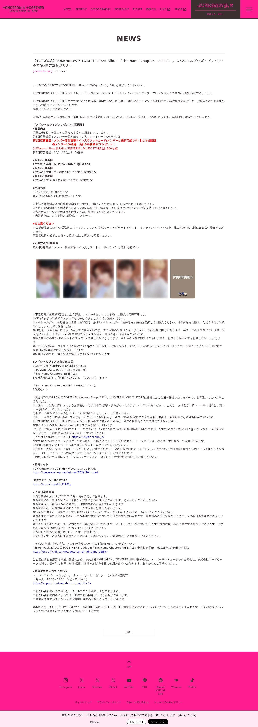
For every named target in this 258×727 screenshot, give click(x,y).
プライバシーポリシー (109, 702)
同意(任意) (136, 722)
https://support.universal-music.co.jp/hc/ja (62, 583)
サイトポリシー (83, 702)
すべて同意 (158, 722)
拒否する (94, 721)
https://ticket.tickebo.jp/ (87, 437)
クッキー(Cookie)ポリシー (168, 702)
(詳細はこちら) (187, 715)
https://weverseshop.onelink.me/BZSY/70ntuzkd (65, 472)
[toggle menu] (249, 9)
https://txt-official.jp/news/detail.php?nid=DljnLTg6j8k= (70, 551)
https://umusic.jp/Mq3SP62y (52, 484)
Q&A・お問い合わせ (138, 702)
